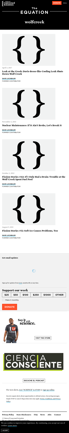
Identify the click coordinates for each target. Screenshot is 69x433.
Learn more (12, 426)
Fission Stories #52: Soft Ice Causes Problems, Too (30, 230)
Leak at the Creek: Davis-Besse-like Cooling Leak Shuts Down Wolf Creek (32, 72)
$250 (36, 295)
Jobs (49, 415)
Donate (57, 3)
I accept (5, 430)
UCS (20, 283)
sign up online (48, 390)
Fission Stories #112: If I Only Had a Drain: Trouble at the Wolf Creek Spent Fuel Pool (33, 178)
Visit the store (42, 338)
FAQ (36, 415)
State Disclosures (24, 415)
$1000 (47, 295)
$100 (25, 295)
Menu (65, 3)
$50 (15, 295)
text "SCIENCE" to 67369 (29, 390)
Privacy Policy (8, 415)
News (42, 415)
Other (59, 295)
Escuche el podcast (34, 381)
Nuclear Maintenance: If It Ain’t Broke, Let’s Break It (32, 125)
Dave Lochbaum (9, 78)
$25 (6, 295)
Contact (57, 415)
